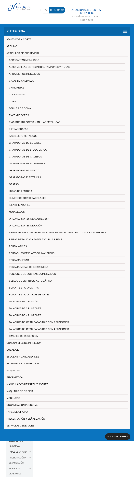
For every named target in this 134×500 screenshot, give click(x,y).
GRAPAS (14, 184)
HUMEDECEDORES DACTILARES (27, 198)
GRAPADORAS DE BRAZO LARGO (28, 149)
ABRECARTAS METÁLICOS (24, 60)
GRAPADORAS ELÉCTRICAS (25, 177)
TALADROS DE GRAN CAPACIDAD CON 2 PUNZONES (39, 322)
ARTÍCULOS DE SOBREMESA (22, 53)
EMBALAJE (12, 349)
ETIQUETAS (13, 370)
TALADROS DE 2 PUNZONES (25, 308)
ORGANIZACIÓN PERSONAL (22, 405)
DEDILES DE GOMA (20, 108)
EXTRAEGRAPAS (18, 129)
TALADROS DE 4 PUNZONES (25, 315)
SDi (123, 493)
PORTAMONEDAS (19, 260)
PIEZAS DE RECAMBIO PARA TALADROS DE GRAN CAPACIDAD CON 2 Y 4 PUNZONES (57, 232)
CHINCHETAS (16, 87)
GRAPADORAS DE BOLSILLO (25, 142)
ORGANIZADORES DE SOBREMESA (29, 218)
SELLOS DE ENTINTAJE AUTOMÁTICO (30, 280)
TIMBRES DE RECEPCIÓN (23, 336)
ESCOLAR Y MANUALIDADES (22, 356)
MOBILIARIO (13, 398)
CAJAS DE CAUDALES (21, 80)
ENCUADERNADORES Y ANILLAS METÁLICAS (34, 122)
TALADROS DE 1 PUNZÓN (23, 301)
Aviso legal (107, 487)
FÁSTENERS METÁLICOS (23, 136)
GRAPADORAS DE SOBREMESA (27, 163)
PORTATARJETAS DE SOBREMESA (28, 267)
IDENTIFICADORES (20, 205)
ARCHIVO (11, 46)
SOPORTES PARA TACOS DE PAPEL (29, 294)
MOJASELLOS (17, 211)
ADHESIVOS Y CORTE (18, 39)
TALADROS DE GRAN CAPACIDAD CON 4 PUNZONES (39, 329)
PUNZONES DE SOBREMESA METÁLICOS (32, 274)
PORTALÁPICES (18, 246)
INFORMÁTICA (14, 377)
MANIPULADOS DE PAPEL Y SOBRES (27, 384)
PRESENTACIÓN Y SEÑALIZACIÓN (25, 418)
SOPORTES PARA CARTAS (24, 287)
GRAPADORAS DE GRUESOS (25, 156)
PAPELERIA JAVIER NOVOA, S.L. (29, 487)
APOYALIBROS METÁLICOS (24, 74)
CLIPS (12, 101)
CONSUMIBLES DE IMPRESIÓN (24, 343)
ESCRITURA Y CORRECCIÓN (22, 363)
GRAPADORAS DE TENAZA (24, 170)
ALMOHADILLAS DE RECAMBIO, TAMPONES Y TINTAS (39, 67)
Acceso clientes (117, 436)
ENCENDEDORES (19, 115)
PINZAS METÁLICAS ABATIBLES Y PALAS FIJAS (35, 239)
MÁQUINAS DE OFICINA (19, 391)
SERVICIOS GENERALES (20, 425)
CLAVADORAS (17, 94)
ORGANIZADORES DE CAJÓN (25, 225)
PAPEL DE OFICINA (17, 411)
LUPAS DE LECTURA (20, 191)
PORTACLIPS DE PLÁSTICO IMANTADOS (32, 253)
